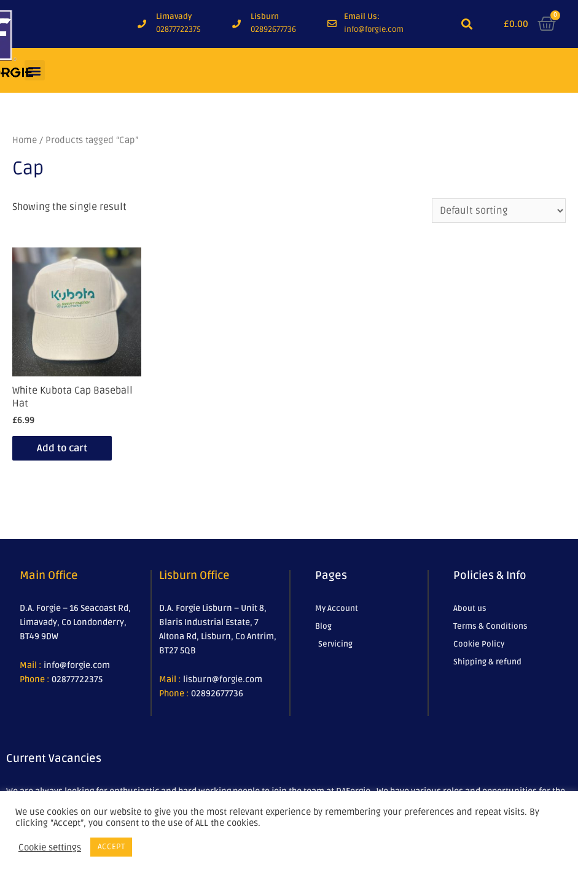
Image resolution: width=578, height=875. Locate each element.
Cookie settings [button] (49, 847)
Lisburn (265, 16)
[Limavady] (142, 24)
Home (24, 140)
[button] (467, 24)
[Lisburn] (236, 24)
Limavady (174, 16)
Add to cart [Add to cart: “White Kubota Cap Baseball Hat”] (62, 448)
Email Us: (362, 16)
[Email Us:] (332, 23)
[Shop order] (499, 210)
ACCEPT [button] (111, 847)
